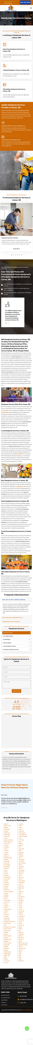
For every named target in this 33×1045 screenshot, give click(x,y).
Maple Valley (7, 951)
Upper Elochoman (8, 837)
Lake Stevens (22, 830)
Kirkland (21, 842)
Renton (6, 885)
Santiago (6, 873)
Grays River (21, 869)
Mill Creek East (8, 933)
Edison (20, 890)
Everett (20, 881)
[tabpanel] (16, 225)
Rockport (6, 880)
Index (20, 855)
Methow (6, 935)
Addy (20, 954)
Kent (20, 844)
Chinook (21, 912)
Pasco (6, 901)
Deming (20, 896)
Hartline (21, 865)
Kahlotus (21, 851)
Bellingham (21, 931)
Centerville (21, 917)
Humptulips (21, 856)
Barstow (21, 936)
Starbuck (6, 853)
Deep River (21, 897)
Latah (20, 824)
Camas (20, 919)
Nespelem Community (10, 924)
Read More (16, 247)
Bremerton (21, 922)
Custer (20, 901)
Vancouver (7, 833)
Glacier (20, 876)
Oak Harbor (7, 917)
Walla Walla (7, 832)
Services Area (4, 1002)
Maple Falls (7, 952)
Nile (5, 922)
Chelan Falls (22, 913)
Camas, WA (23, 1000)
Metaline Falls (7, 936)
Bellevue (21, 933)
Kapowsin (21, 849)
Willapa (6, 824)
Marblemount (7, 949)
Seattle (6, 869)
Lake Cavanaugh (23, 833)
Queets (6, 890)
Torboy (6, 842)
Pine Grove (7, 899)
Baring (20, 938)
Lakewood (21, 828)
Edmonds (21, 888)
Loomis (6, 960)
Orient (5, 910)
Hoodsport (21, 858)
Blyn (20, 928)
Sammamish (7, 874)
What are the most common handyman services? (13, 598)
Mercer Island (7, 940)
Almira (20, 949)
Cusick (20, 903)
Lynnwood (6, 958)
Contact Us (3, 999)
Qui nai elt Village (8, 888)
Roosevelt (6, 876)
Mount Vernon (8, 926)
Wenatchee (7, 826)
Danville (20, 899)
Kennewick (21, 846)
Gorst (20, 873)
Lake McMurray (22, 832)
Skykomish (7, 864)
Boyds (20, 924)
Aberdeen (21, 958)
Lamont (21, 826)
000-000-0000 (25, 2)
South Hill (6, 860)
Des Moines (22, 894)
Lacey (20, 835)
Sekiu (5, 867)
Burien (20, 920)
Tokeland (6, 844)
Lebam (20, 823)
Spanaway (6, 858)
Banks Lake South (23, 940)
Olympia (6, 913)
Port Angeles (7, 897)
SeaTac (6, 871)
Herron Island (22, 860)
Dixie (20, 892)
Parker (6, 904)
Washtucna (7, 830)
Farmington (21, 880)
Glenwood (21, 874)
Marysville (6, 942)
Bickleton (21, 929)
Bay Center (21, 935)
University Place (8, 839)
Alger (20, 951)
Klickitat (21, 841)
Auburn (20, 944)
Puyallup (6, 892)
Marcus (6, 947)
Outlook (6, 908)
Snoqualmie (7, 862)
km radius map (16, 730)
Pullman (6, 894)
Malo (5, 954)
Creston (21, 906)
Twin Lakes (7, 841)
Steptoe (6, 851)
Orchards (6, 912)
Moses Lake (7, 928)
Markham (6, 945)
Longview (21, 821)
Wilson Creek (7, 823)
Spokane (6, 856)
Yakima (6, 821)
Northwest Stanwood (9, 919)
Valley (5, 835)
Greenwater (22, 867)
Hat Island (21, 864)
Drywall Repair (4, 997)
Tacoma (6, 849)
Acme (20, 956)
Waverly (6, 828)
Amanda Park (22, 945)
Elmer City (21, 883)
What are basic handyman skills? (12, 615)
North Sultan (7, 920)
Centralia (21, 915)
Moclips (6, 929)
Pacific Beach (7, 906)
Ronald (6, 878)
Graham (21, 871)
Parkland (6, 903)
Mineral (6, 931)
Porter (5, 896)
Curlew (20, 904)
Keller (20, 848)
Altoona (21, 947)
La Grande (21, 837)
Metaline (6, 938)
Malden (6, 956)
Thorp (5, 846)
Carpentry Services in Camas (10, 235)
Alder (20, 952)
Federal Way (22, 878)
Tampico (6, 848)
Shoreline (6, 865)
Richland (6, 883)
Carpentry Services (5, 992)
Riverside (6, 881)
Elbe (20, 887)
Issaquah (21, 853)
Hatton (20, 862)
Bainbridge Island (23, 942)
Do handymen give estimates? (11, 619)
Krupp (20, 839)
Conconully (21, 908)
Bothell (20, 926)
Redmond (6, 887)
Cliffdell (21, 910)
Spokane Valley (8, 855)
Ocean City (7, 915)
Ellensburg (21, 885)
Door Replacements (5, 994)
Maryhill (6, 944)
